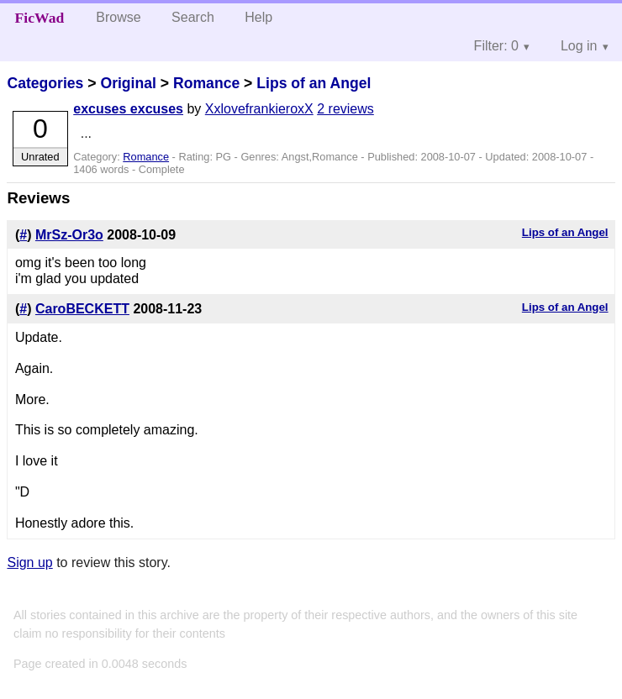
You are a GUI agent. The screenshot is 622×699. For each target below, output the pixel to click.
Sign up (29, 562)
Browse (118, 17)
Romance (206, 83)
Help (258, 17)
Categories (45, 83)
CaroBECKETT (82, 309)
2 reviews (345, 109)
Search (192, 17)
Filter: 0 (496, 46)
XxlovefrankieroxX (259, 109)
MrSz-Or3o (69, 235)
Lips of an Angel (313, 83)
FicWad (40, 17)
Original (128, 83)
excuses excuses (128, 109)
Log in (579, 46)
